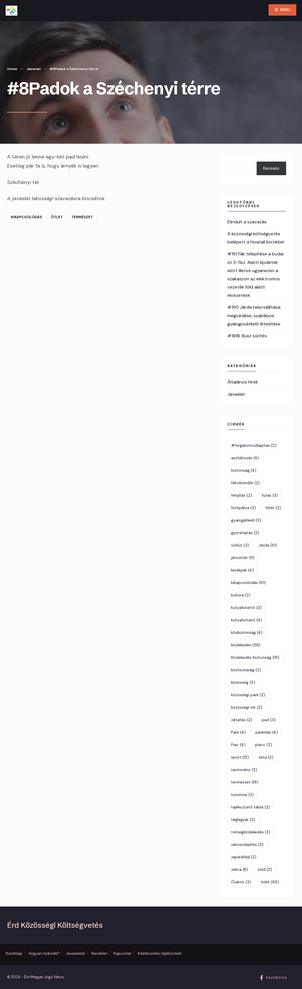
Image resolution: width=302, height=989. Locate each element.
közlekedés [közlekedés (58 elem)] (245, 644)
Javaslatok (75, 953)
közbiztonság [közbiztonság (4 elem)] (247, 632)
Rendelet (99, 953)
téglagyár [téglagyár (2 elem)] (243, 819)
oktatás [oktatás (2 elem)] (241, 719)
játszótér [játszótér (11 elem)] (242, 557)
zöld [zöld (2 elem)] (264, 869)
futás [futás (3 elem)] (270, 495)
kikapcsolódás (26, 217)
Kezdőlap (14, 953)
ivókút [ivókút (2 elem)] (240, 545)
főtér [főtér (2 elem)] (273, 507)
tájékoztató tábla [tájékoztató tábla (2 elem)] (250, 807)
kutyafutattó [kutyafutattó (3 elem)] (246, 607)
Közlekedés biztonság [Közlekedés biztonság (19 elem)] (255, 657)
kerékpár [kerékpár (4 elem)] (242, 570)
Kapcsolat (122, 953)
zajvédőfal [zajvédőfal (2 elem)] (243, 856)
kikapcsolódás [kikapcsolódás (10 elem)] (248, 582)
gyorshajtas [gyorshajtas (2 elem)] (245, 532)
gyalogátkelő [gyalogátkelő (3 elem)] (246, 520)
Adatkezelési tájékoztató (160, 953)
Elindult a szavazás (247, 222)
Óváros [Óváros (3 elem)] (241, 881)
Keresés (271, 168)
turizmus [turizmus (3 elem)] (242, 794)
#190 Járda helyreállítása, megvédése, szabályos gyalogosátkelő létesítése (254, 315)
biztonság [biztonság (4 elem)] (243, 470)
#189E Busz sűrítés (247, 336)
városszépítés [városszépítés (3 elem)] (247, 844)
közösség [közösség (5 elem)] (243, 682)
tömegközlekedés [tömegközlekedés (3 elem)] (250, 832)
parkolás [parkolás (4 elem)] (266, 732)
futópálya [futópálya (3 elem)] (243, 507)
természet (82, 217)
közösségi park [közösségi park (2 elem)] (248, 694)
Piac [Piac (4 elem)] (238, 744)
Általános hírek (242, 382)
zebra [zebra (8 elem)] (239, 869)
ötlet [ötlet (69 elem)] (270, 881)
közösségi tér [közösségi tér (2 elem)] (246, 707)
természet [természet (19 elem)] (244, 782)
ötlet (57, 217)
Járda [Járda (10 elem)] (268, 545)
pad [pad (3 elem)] (269, 719)
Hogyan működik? (44, 953)
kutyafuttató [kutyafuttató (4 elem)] (246, 619)
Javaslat (34, 69)
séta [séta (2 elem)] (266, 757)
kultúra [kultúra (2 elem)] (240, 595)
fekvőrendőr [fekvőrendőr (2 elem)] (245, 482)
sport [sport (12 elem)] (240, 757)
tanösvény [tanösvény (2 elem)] (244, 769)
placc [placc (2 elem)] (263, 744)
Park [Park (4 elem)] (238, 732)
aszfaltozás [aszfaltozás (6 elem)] (245, 457)
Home (12, 69)
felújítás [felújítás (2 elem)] (241, 495)
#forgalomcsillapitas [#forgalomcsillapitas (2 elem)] (253, 445)
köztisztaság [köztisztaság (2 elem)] (246, 669)
